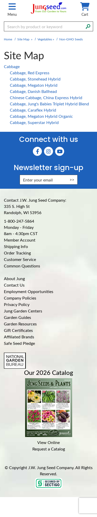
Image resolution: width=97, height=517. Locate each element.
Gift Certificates (18, 330)
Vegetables (45, 39)
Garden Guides (17, 317)
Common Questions (22, 265)
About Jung (14, 278)
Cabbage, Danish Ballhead (33, 91)
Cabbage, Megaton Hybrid (33, 85)
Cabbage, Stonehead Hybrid (35, 79)
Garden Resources (20, 323)
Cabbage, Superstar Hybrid (34, 122)
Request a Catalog (48, 449)
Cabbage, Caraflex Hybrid (33, 110)
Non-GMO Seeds (71, 39)
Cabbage (12, 66)
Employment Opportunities (28, 291)
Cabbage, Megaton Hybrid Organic (41, 116)
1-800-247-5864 (19, 221)
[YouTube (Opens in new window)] (59, 151)
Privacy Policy (16, 304)
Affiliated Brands (19, 336)
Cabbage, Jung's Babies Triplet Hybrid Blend (49, 103)
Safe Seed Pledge (19, 343)
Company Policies (20, 298)
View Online (48, 442)
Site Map (23, 39)
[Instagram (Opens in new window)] (48, 151)
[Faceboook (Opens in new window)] (37, 151)
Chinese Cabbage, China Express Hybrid (46, 97)
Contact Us (14, 285)
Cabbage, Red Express (29, 72)
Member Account (19, 240)
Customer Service (20, 259)
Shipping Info (16, 246)
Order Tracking (17, 253)
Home (8, 39)
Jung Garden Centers (23, 311)
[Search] (88, 26)
